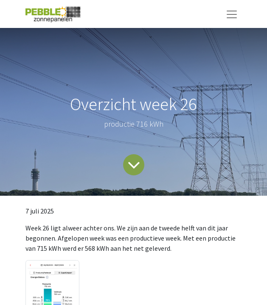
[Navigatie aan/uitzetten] (232, 14)
